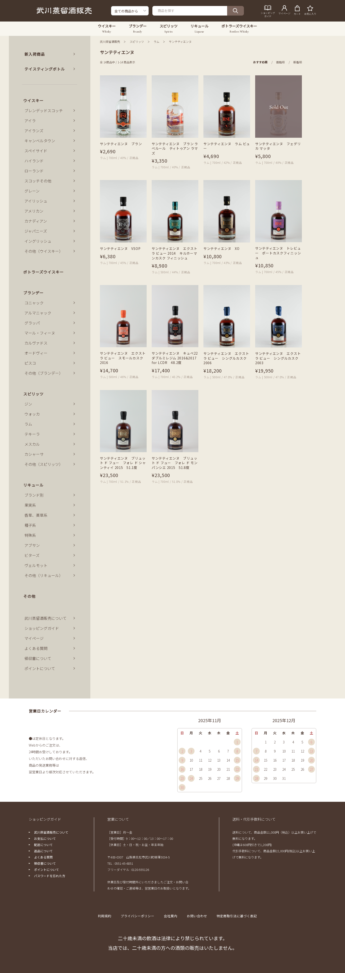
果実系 (30, 505)
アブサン (32, 545)
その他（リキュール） (43, 575)
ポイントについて (39, 668)
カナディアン (35, 221)
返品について (43, 851)
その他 (29, 596)
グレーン (32, 191)
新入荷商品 (34, 54)
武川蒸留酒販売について (45, 618)
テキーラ (32, 434)
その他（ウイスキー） (43, 251)
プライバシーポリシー (139, 916)
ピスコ (30, 363)
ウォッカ (32, 414)
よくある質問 (35, 648)
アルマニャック (37, 313)
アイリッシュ (35, 201)
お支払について (45, 838)
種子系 (30, 525)
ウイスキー (33, 100)
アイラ (30, 120)
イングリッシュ (37, 241)
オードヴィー (35, 353)
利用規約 (108, 916)
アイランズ (33, 130)
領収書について (37, 658)
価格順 (280, 62)
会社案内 (171, 916)
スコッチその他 (37, 181)
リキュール (33, 485)
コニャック (34, 303)
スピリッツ (137, 41)
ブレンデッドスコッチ (43, 110)
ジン (28, 404)
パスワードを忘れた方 (49, 876)
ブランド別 (34, 495)
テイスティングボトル (44, 69)
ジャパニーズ (35, 231)
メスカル (32, 444)
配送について (43, 844)
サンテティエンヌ (180, 41)
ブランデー (33, 293)
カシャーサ (34, 454)
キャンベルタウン (39, 140)
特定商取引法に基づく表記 (234, 916)
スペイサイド (35, 151)
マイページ (34, 638)
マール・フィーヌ (39, 333)
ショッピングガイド (41, 628)
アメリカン (33, 211)
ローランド (34, 171)
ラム (156, 41)
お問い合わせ (196, 916)
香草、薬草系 (35, 515)
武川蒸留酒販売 (110, 41)
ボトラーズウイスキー (43, 272)
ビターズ (32, 555)
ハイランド (34, 161)
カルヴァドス (35, 343)
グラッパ (32, 323)
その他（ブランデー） (43, 373)
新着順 (297, 62)
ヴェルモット (35, 565)
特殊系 (30, 535)
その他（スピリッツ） (43, 464)
